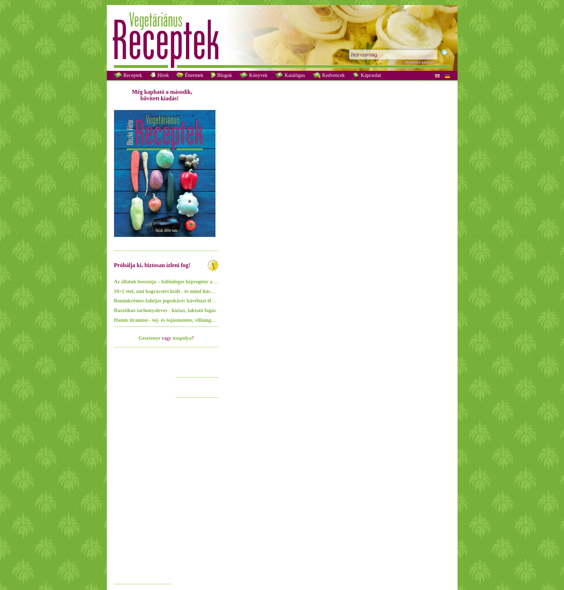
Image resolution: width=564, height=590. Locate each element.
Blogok (221, 75)
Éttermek (189, 75)
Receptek (128, 75)
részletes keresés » (421, 62)
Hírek (159, 75)
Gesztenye (149, 338)
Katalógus (290, 75)
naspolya (182, 338)
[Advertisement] (143, 472)
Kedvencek (329, 75)
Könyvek (254, 75)
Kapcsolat (366, 75)
